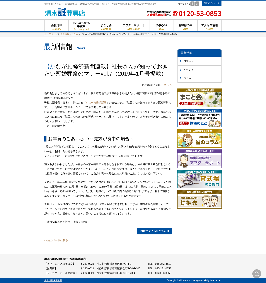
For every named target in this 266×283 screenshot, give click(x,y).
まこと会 (106, 27)
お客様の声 (185, 27)
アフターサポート (133, 27)
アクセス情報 (210, 27)
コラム (187, 78)
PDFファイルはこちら (153, 231)
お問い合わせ (210, 3)
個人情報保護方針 (53, 280)
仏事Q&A (161, 27)
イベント (188, 69)
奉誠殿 (81, 28)
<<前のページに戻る (56, 240)
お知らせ (188, 60)
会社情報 (56, 27)
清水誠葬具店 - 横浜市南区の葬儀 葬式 (65, 12)
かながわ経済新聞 (96, 102)
